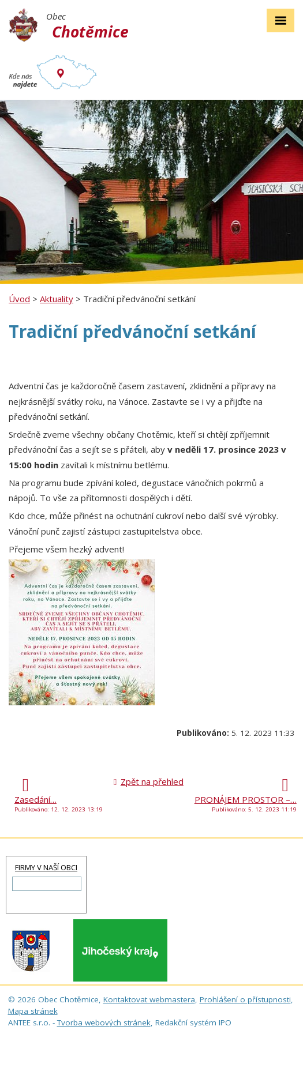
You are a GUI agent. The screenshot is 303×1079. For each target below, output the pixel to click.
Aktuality (56, 298)
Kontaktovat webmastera (149, 999)
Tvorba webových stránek (104, 1022)
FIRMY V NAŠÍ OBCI (46, 867)
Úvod (19, 298)
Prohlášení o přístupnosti (245, 999)
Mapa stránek (33, 1011)
